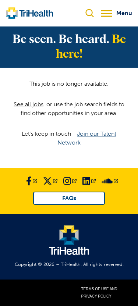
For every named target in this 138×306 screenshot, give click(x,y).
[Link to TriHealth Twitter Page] (50, 181)
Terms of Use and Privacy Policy (99, 292)
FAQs (69, 198)
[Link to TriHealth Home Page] (29, 13)
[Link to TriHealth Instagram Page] (70, 181)
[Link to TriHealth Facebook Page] (31, 181)
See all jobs (28, 104)
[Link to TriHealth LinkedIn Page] (89, 181)
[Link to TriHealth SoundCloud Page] (110, 181)
